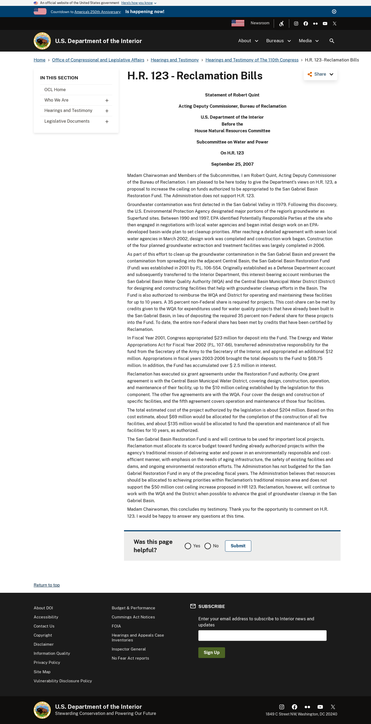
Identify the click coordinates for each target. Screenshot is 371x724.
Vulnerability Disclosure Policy (63, 681)
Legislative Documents (78, 121)
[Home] (42, 40)
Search (332, 41)
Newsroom (260, 23)
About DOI (43, 608)
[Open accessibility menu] (281, 23)
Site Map (42, 671)
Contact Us (44, 626)
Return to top (47, 585)
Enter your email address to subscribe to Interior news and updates (256, 621)
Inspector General (129, 649)
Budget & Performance (133, 608)
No (216, 545)
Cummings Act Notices (133, 617)
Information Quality (52, 653)
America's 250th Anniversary (97, 12)
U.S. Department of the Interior (98, 40)
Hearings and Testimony (78, 111)
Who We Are (78, 100)
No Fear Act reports (130, 658)
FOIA (116, 626)
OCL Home (55, 89)
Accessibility (46, 617)
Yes (196, 545)
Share (320, 74)
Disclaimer (44, 644)
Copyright (43, 635)
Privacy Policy (47, 662)
